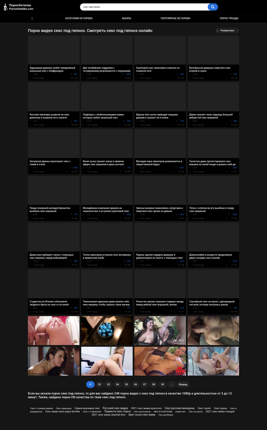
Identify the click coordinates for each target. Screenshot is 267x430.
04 (117, 384)
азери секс (180, 411)
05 (126, 384)
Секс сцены (220, 408)
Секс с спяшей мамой (41, 408)
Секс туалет (204, 408)
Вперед (183, 384)
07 (144, 384)
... (172, 384)
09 (162, 384)
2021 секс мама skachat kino (109, 414)
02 (99, 384)
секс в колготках (163, 411)
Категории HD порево (79, 18)
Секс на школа (196, 411)
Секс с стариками (92, 411)
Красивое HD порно (32, 18)
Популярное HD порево (175, 18)
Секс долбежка (165, 415)
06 (135, 384)
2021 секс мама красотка (146, 408)
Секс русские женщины (180, 408)
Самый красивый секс (87, 408)
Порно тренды (229, 18)
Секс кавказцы (64, 408)
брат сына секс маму (142, 414)
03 (108, 384)
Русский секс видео (115, 408)
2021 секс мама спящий (220, 411)
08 (153, 384)
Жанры (126, 18)
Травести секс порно (117, 411)
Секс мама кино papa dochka (62, 411)
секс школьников (142, 411)
